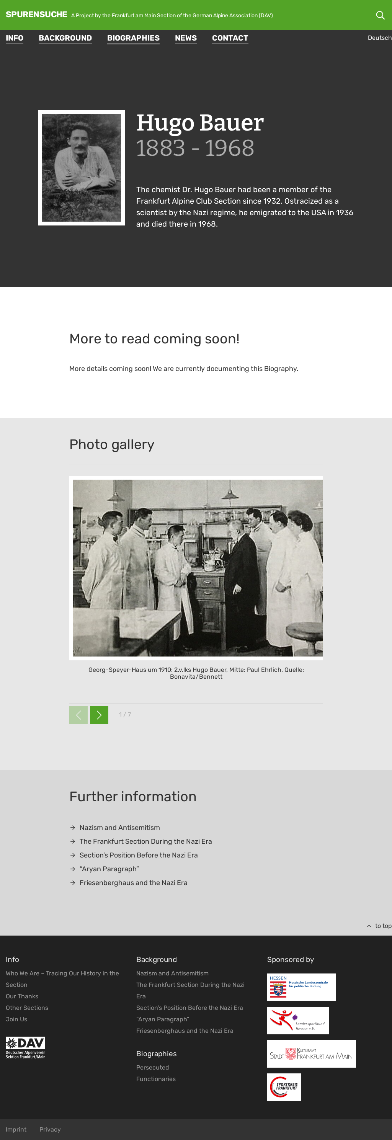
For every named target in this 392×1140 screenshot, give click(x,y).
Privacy (50, 1129)
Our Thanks (22, 996)
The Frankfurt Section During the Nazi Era (140, 841)
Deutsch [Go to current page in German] (380, 37)
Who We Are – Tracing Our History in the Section (62, 979)
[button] (99, 715)
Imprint (16, 1129)
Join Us (16, 1019)
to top (379, 925)
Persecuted (152, 1067)
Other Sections (27, 1007)
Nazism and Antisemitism (114, 827)
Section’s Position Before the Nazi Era (133, 855)
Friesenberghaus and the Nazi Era (128, 883)
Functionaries (156, 1079)
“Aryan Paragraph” (104, 869)
